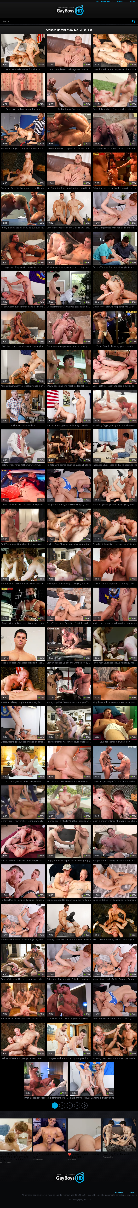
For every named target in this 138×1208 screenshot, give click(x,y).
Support (120, 1192)
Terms (132, 1192)
